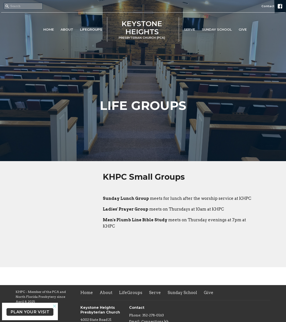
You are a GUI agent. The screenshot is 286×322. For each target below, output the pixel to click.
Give (243, 29)
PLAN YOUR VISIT (30, 311)
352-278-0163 (153, 315)
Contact (268, 6)
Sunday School (217, 29)
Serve (189, 29)
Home (48, 29)
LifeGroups (91, 29)
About (67, 29)
